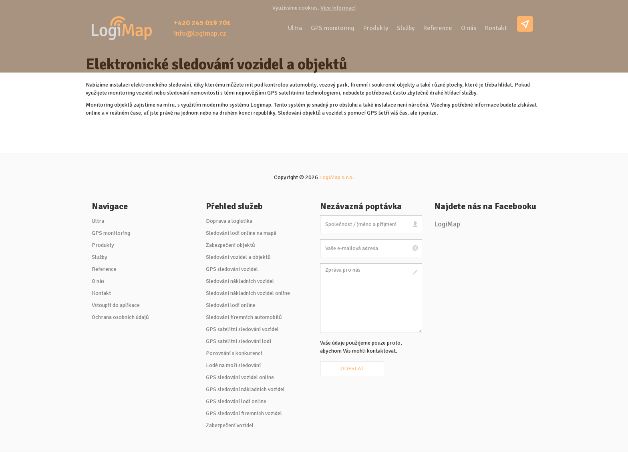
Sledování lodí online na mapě (241, 233)
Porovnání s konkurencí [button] (234, 353)
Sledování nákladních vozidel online (248, 293)
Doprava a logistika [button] (229, 221)
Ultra (295, 28)
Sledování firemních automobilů (244, 317)
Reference (437, 28)
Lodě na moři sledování (233, 365)
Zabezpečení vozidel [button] (230, 425)
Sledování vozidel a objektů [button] (238, 257)
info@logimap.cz (200, 33)
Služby (406, 28)
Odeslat (352, 368)
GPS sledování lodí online (236, 401)
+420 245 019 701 (202, 22)
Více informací (338, 7)
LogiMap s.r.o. (336, 177)
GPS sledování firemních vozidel (244, 413)
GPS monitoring (332, 28)
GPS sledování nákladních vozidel (245, 389)
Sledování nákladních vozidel (240, 281)
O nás (468, 28)
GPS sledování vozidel (232, 269)
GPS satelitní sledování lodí (238, 341)
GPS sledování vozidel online (240, 377)
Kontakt (496, 28)
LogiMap (447, 224)
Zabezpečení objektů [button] (230, 245)
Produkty (375, 28)
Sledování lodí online (231, 305)
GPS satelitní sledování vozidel (242, 329)
